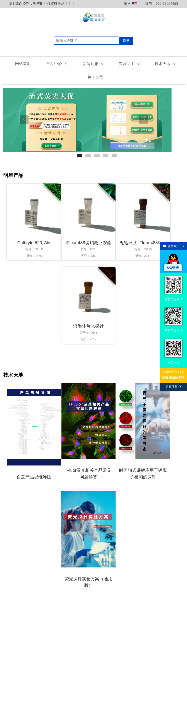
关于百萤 (95, 77)
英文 (130, 4)
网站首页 (23, 64)
